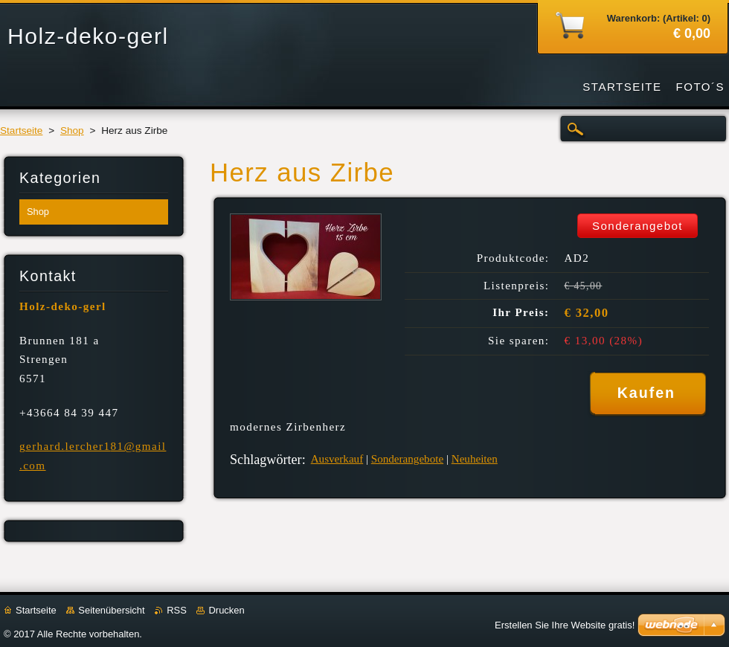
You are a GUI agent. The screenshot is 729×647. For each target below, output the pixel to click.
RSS (177, 610)
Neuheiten (475, 459)
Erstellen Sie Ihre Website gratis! (565, 625)
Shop (72, 130)
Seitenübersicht (111, 610)
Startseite (21, 130)
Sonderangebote (407, 459)
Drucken (226, 610)
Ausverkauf (337, 459)
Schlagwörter (266, 459)
